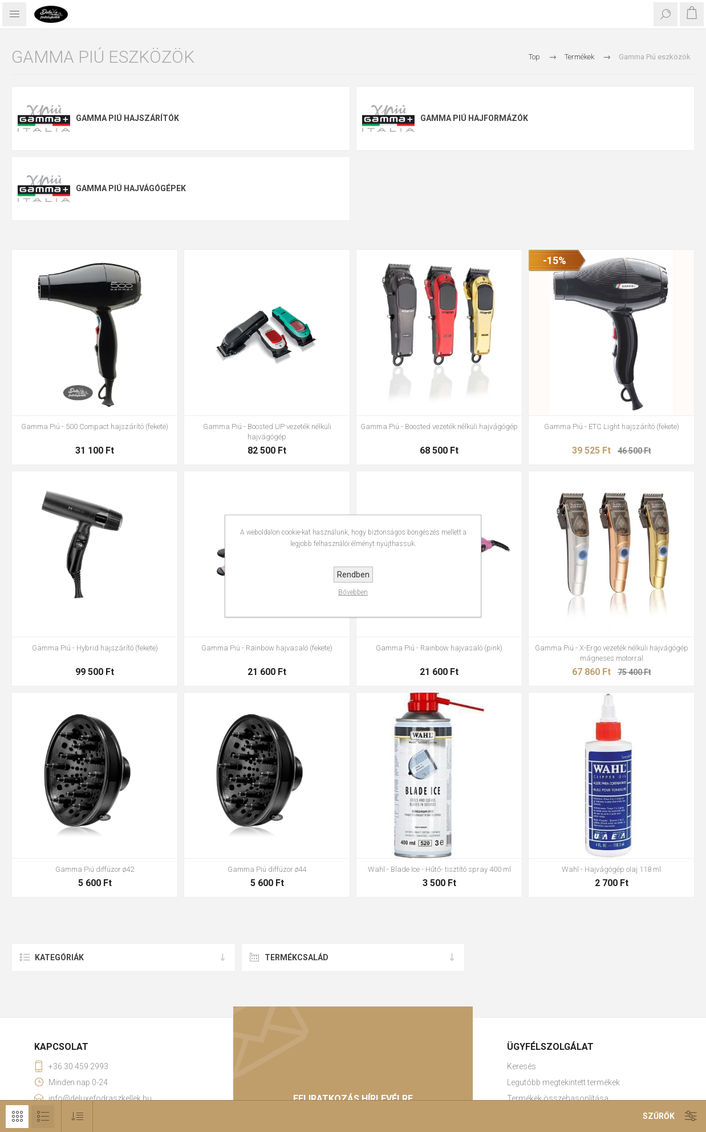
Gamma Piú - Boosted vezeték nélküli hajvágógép (439, 426)
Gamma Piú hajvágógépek (131, 188)
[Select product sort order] (77, 1116)
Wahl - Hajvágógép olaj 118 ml (611, 869)
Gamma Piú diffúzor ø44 (267, 869)
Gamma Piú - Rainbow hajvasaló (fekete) (266, 648)
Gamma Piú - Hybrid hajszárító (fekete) (95, 648)
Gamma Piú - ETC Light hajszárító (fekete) (611, 426)
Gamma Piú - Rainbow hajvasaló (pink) (439, 648)
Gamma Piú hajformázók (474, 118)
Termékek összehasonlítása (557, 1098)
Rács (17, 1116)
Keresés (521, 1066)
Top (534, 56)
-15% (554, 260)
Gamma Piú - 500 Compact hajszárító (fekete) (94, 426)
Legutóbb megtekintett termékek (563, 1082)
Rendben (353, 574)
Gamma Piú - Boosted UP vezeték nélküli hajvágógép (267, 431)
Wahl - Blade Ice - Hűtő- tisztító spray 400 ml (439, 869)
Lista (42, 1116)
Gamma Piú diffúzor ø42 (94, 869)
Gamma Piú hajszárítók (127, 118)
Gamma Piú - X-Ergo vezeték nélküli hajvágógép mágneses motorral (611, 653)
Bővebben (353, 592)
